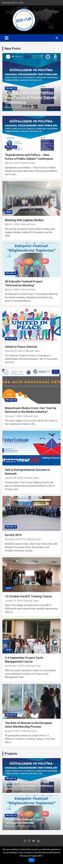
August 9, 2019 (12, 731)
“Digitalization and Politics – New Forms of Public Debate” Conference (31, 98)
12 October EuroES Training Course (28, 596)
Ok (31, 860)
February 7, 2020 (13, 416)
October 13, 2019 (13, 600)
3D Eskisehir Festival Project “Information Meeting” (23, 821)
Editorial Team (28, 107)
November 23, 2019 (15, 539)
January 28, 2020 (13, 478)
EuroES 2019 (13, 535)
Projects (11, 88)
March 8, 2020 (12, 107)
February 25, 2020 (14, 351)
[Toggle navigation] (6, 38)
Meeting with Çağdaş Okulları (24, 220)
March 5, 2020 (12, 224)
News (8, 212)
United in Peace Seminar (21, 346)
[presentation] (53, 48)
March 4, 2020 (12, 289)
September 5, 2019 (14, 666)
